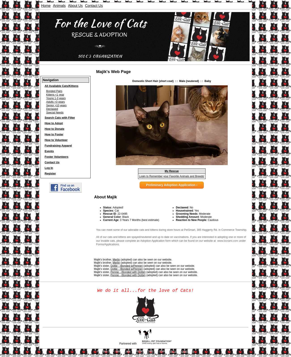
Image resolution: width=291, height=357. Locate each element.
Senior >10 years (56, 105)
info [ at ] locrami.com (181, 352)
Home (46, 6)
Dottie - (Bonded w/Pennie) (126, 265)
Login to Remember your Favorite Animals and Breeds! (171, 176)
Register (50, 173)
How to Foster (54, 134)
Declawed (52, 109)
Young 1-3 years (56, 98)
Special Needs (55, 112)
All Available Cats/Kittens (62, 86)
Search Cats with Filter (60, 117)
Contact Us (94, 6)
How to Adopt (54, 123)
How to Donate (54, 128)
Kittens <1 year (55, 94)
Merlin (116, 259)
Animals (59, 6)
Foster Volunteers (56, 156)
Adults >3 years (55, 101)
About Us (75, 6)
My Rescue (172, 171)
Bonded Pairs (54, 91)
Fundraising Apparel (58, 145)
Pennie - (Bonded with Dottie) (128, 272)
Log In (49, 168)
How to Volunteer (56, 140)
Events (49, 151)
